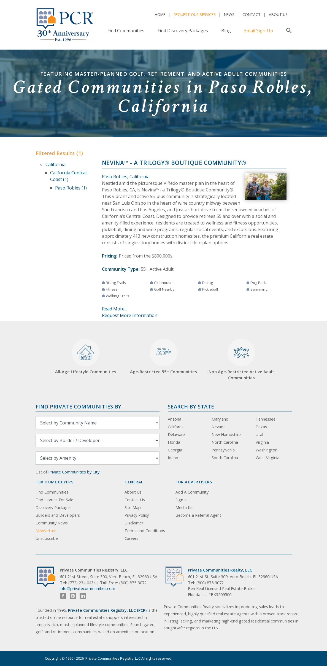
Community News (52, 523)
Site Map (133, 507)
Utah (260, 434)
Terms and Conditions (145, 530)
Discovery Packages (54, 507)
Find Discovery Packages (183, 31)
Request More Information (129, 315)
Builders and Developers (58, 515)
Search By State (191, 406)
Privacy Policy (137, 515)
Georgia (175, 450)
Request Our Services (195, 14)
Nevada (219, 426)
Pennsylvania (223, 450)
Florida (174, 442)
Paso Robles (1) (71, 188)
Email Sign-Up (258, 31)
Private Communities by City (73, 472)
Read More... (114, 309)
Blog (226, 31)
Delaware (176, 434)
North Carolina (225, 442)
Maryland (220, 419)
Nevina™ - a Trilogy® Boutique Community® (174, 163)
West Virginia (267, 457)
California (55, 164)
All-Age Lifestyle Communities (85, 356)
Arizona (174, 419)
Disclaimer (134, 523)
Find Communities (125, 31)
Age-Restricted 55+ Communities (163, 356)
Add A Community (192, 492)
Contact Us (135, 499)
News (229, 14)
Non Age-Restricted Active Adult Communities (241, 359)
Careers (131, 538)
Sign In (181, 499)
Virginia (262, 442)
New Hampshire (226, 434)
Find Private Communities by (78, 406)
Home (160, 14)
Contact (251, 14)
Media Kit (184, 507)
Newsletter (46, 530)
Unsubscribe (47, 538)
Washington (266, 450)
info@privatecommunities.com (87, 588)
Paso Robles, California (126, 177)
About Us (278, 14)
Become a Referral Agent (198, 515)
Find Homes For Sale (54, 499)
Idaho (173, 457)
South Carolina (225, 457)
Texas (261, 426)
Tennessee (265, 419)
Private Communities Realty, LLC (220, 570)
